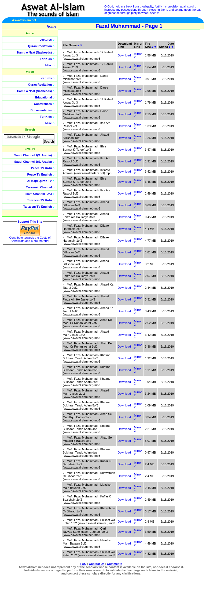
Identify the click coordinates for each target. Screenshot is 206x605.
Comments (114, 563)
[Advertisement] (180, 120)
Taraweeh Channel (39, 187)
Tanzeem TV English (37, 206)
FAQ (83, 563)
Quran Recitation (40, 46)
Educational (43, 97)
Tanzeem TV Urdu (39, 200)
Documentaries (41, 110)
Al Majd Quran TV (39, 180)
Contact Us (96, 563)
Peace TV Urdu (41, 168)
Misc (48, 65)
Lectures (45, 39)
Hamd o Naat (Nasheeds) (34, 52)
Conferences (43, 103)
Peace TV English (39, 174)
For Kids (46, 58)
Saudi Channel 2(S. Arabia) (33, 161)
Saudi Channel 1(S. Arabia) (33, 155)
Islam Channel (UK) (38, 193)
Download (124, 55)
